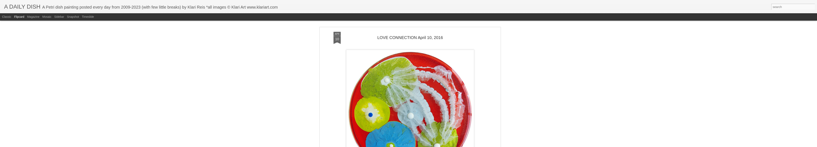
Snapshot (73, 16)
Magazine (33, 16)
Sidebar (59, 16)
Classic (6, 16)
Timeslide (88, 16)
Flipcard (19, 16)
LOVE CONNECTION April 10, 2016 (410, 37)
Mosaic (46, 16)
